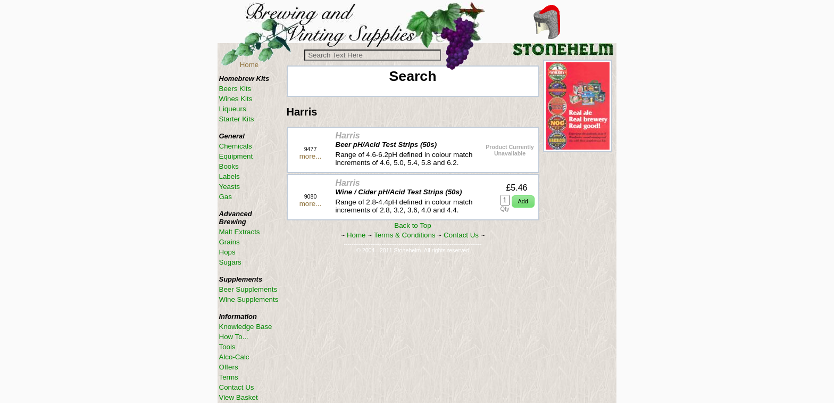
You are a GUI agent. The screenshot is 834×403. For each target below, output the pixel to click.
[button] (523, 201)
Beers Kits (235, 89)
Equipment (236, 156)
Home (249, 65)
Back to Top (412, 225)
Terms (228, 377)
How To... (233, 337)
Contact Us (461, 235)
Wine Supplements (249, 299)
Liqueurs (232, 109)
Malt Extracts (239, 232)
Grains (229, 242)
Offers (228, 367)
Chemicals (235, 146)
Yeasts (229, 187)
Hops (227, 252)
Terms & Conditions (405, 235)
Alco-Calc (234, 357)
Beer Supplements (248, 289)
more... (310, 156)
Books (229, 166)
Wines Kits (236, 99)
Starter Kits (236, 119)
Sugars (230, 262)
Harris (348, 135)
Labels (229, 176)
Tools (227, 347)
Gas (225, 197)
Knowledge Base (245, 327)
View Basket (238, 397)
